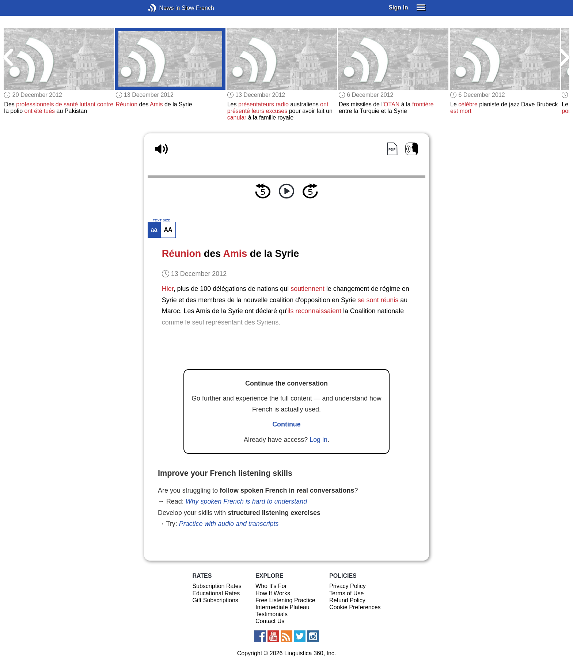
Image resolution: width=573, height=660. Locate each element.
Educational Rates (216, 593)
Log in (318, 439)
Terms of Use (346, 593)
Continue (286, 424)
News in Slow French (163, 8)
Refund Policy (347, 600)
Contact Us (269, 621)
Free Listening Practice (285, 600)
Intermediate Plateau (282, 607)
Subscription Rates (216, 586)
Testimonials (271, 614)
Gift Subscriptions (215, 600)
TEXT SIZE (161, 220)
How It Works (272, 593)
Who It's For (271, 586)
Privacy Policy (347, 586)
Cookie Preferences (355, 607)
